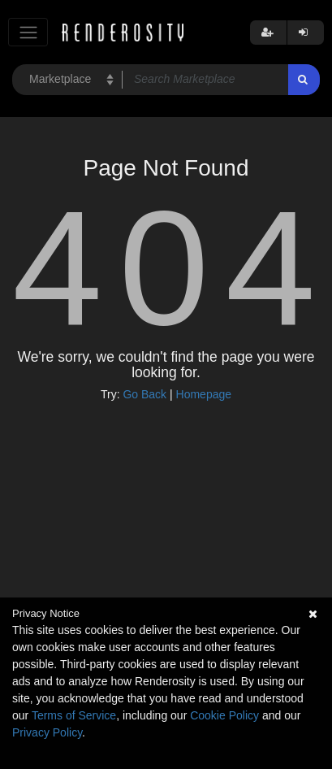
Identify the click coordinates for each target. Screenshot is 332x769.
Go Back (144, 394)
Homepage (204, 394)
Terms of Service (74, 715)
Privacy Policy (47, 732)
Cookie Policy (224, 715)
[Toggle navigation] (28, 32)
